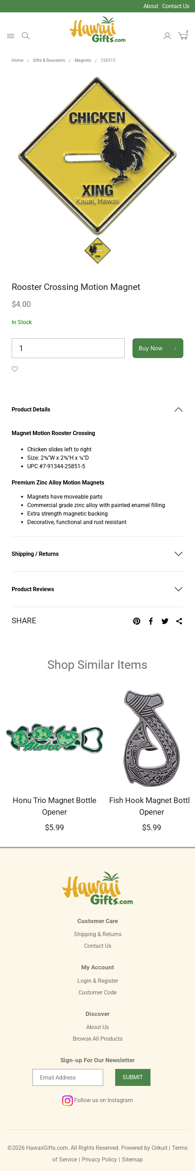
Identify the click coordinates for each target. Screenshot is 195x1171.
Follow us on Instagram (97, 1100)
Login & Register (97, 980)
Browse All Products (98, 1038)
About (150, 6)
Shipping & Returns (98, 934)
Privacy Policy (99, 1159)
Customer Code (97, 992)
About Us (97, 1027)
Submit (133, 1077)
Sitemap (132, 1159)
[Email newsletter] (67, 1077)
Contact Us (175, 6)
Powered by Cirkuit (144, 1148)
